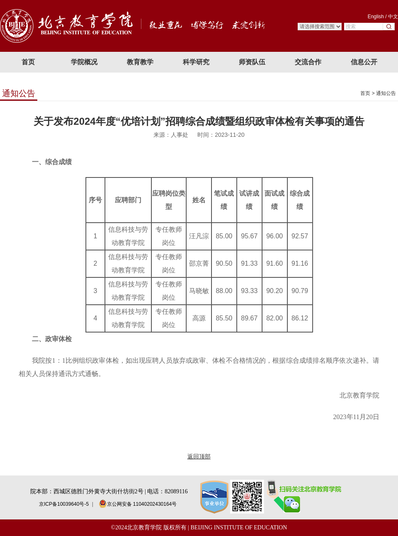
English (376, 16)
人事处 (179, 134)
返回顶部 (199, 456)
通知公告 (386, 93)
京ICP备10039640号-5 (64, 504)
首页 (365, 93)
